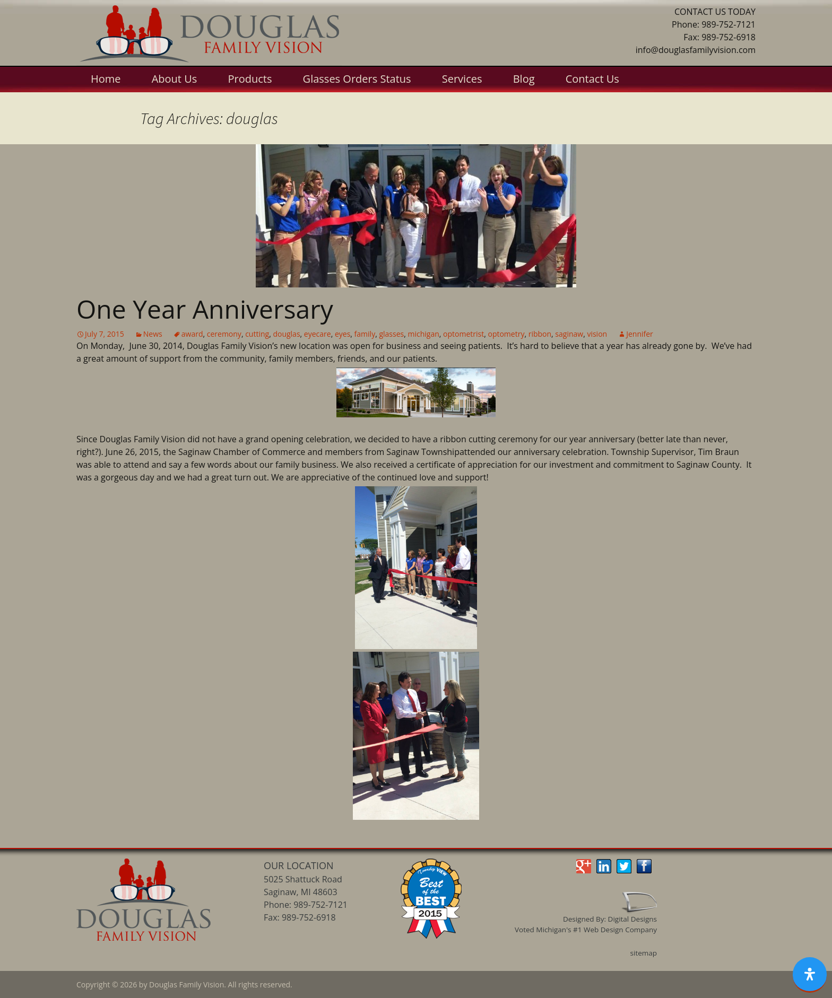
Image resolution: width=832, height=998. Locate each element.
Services (462, 79)
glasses (391, 334)
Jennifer (639, 334)
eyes (342, 334)
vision (597, 334)
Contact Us (592, 79)
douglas (286, 334)
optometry (506, 334)
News (152, 334)
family (365, 334)
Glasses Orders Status (357, 79)
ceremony (224, 334)
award (192, 334)
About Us (174, 79)
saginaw (569, 334)
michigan (423, 334)
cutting (257, 334)
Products (250, 79)
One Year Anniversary (204, 309)
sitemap (643, 953)
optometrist (463, 334)
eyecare (317, 334)
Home (106, 79)
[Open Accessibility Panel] (810, 975)
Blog (524, 79)
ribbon (539, 334)
